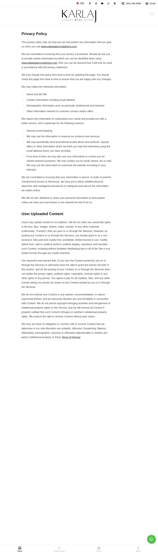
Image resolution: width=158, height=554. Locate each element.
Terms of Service (71, 337)
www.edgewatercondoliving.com (59, 46)
